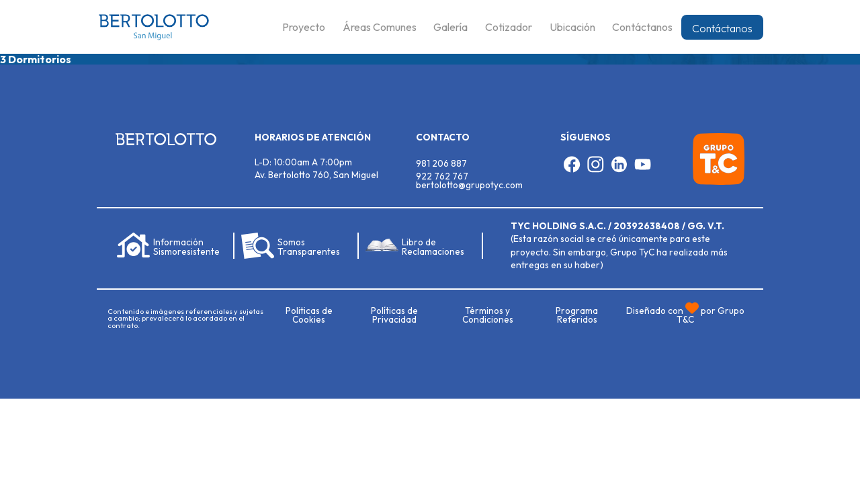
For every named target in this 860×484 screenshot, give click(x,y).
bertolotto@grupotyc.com (469, 185)
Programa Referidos (577, 315)
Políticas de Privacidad (394, 315)
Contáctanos (722, 28)
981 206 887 (441, 163)
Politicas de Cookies (309, 315)
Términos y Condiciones (487, 315)
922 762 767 (442, 176)
